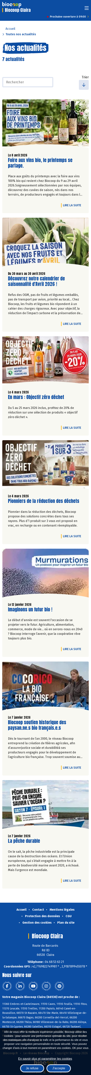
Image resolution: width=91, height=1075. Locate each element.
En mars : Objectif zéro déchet (36, 397)
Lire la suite (73, 205)
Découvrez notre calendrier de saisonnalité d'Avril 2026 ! (36, 281)
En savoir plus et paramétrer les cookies (45, 1058)
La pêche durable (24, 841)
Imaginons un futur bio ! (30, 609)
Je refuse (32, 1068)
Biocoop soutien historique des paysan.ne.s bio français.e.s (37, 725)
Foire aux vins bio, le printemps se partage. (40, 163)
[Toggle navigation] (87, 9)
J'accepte (58, 1068)
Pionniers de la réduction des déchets (43, 501)
